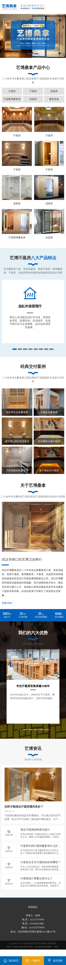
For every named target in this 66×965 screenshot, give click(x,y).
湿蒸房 (54, 91)
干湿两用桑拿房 (12, 99)
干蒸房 (33, 91)
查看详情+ (7, 609)
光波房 (33, 99)
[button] (30, 53)
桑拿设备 (54, 99)
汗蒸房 (12, 91)
